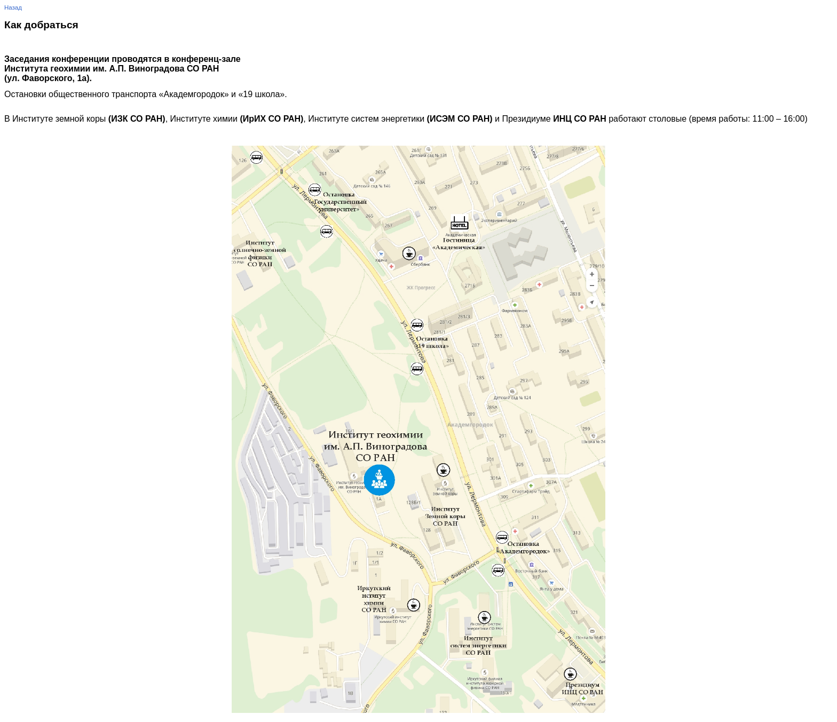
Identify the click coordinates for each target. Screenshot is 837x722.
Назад (13, 7)
